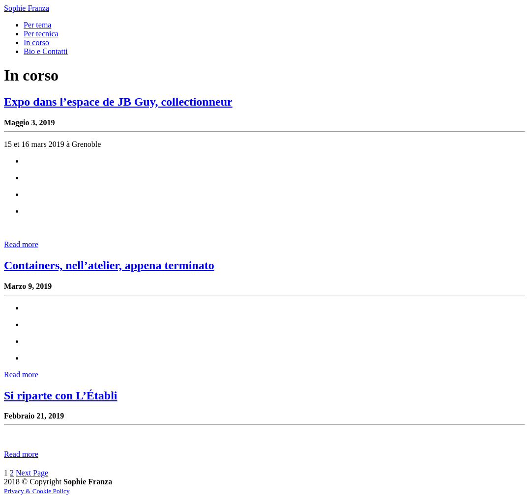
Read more (21, 244)
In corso (36, 42)
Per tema (37, 25)
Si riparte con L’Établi (60, 395)
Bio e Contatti (46, 51)
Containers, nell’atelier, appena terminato (109, 265)
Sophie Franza (26, 8)
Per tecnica (41, 33)
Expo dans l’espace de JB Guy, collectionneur (118, 101)
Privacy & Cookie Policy (37, 491)
